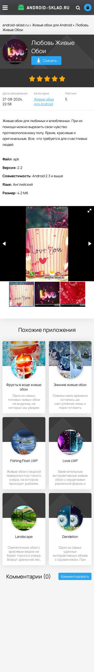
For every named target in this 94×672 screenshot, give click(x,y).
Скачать (46, 61)
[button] (89, 211)
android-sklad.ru (16, 25)
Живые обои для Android (52, 25)
